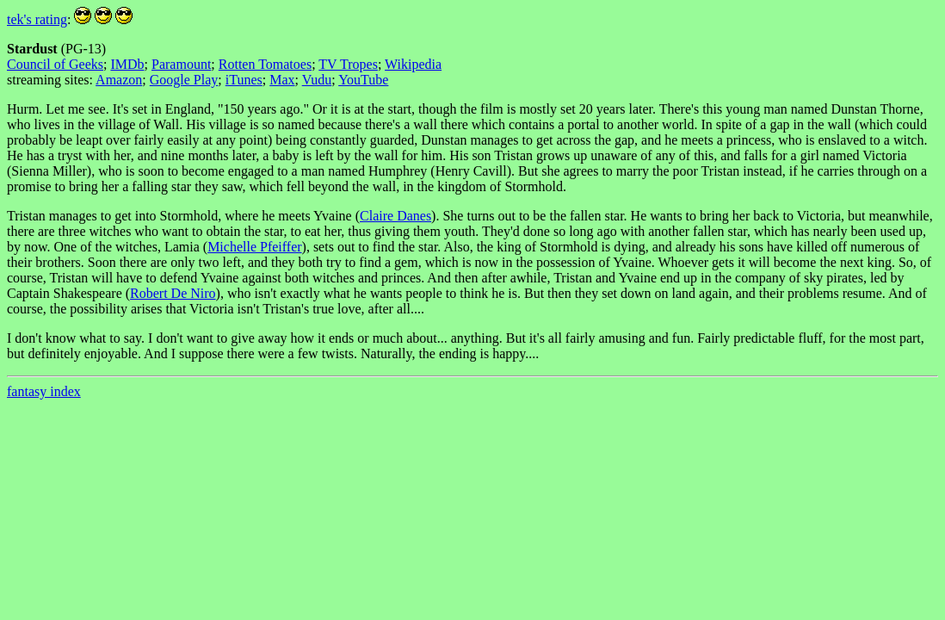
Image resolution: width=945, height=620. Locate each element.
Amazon (119, 79)
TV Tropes (348, 64)
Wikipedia (413, 64)
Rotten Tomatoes (265, 64)
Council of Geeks (55, 64)
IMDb (127, 64)
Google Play (184, 79)
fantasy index (44, 391)
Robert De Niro (173, 293)
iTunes (243, 79)
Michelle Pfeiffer (254, 246)
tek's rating (37, 19)
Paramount (181, 64)
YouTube (363, 79)
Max (281, 79)
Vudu (317, 79)
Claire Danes (395, 215)
